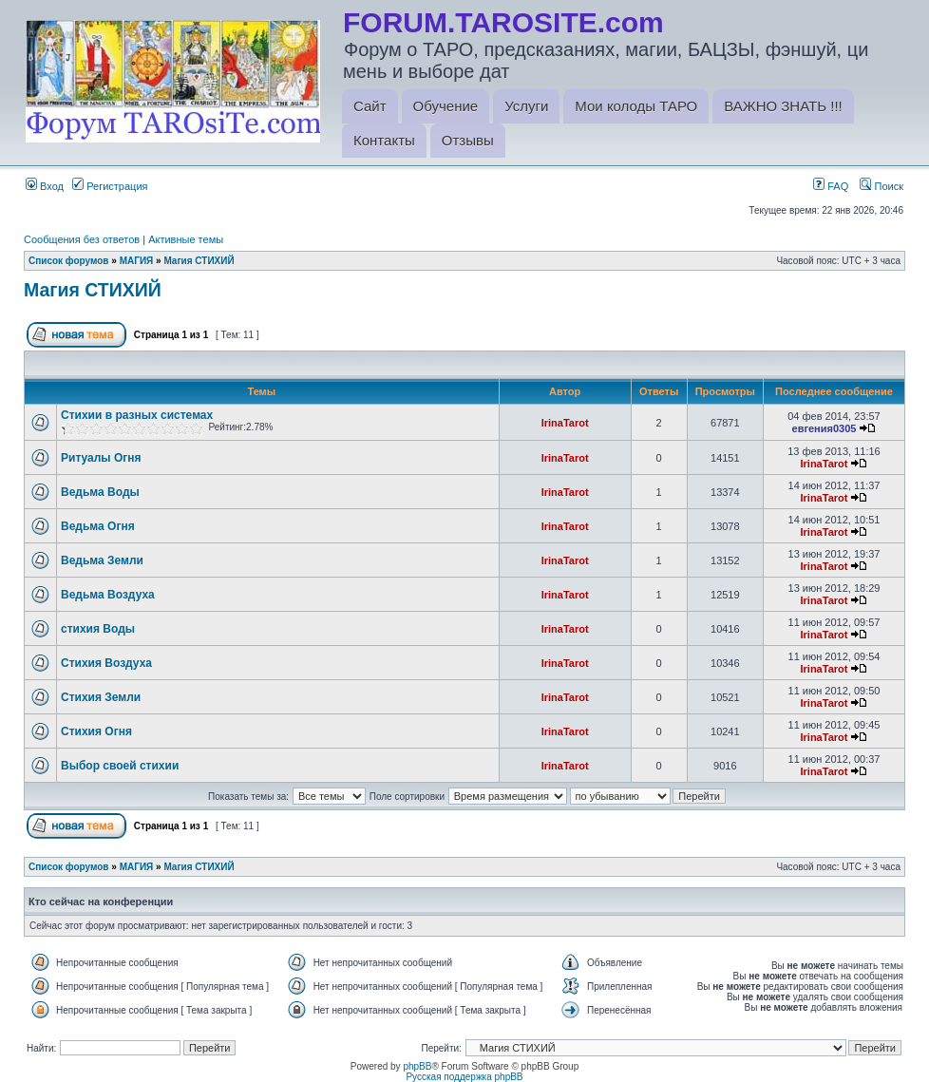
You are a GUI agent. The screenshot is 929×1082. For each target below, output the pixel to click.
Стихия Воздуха (106, 663)
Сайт (370, 106)
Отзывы (468, 140)
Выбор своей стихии (120, 765)
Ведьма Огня (98, 526)
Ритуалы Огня (101, 458)
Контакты (384, 140)
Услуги (526, 106)
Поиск (881, 186)
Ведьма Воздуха (108, 594)
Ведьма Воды (100, 492)
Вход (45, 186)
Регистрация (109, 186)
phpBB (417, 1066)
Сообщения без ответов (82, 239)
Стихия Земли (101, 697)
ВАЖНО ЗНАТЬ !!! (783, 106)
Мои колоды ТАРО (636, 106)
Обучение (446, 106)
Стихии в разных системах (137, 415)
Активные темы (185, 239)
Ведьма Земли (102, 560)
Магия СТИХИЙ (198, 261)
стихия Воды (98, 629)
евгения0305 (824, 428)
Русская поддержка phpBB (464, 1077)
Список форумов (68, 261)
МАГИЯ (137, 261)
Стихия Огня (96, 731)
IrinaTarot (565, 422)
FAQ (830, 186)
